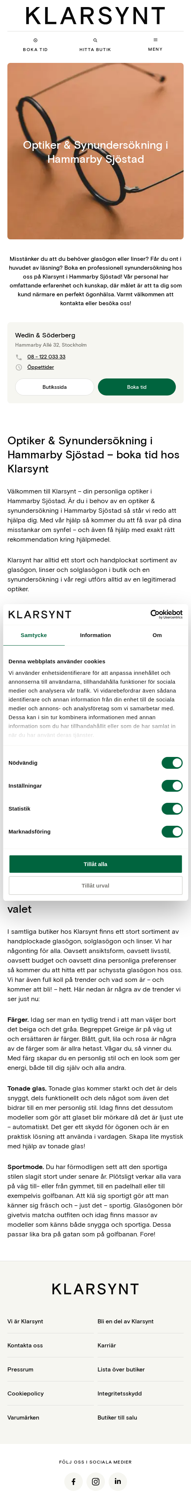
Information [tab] (95, 635)
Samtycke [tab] (34, 635)
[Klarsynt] (95, 15)
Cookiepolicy (25, 1393)
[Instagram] (95, 1481)
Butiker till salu (117, 1417)
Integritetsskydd (120, 1393)
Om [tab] (157, 635)
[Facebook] (73, 1481)
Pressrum (20, 1369)
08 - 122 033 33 (40, 357)
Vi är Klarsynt (25, 1320)
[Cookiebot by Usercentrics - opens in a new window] (150, 614)
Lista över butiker (121, 1369)
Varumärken (23, 1417)
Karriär (107, 1345)
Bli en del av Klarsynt (126, 1320)
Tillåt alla (96, 864)
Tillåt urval (95, 885)
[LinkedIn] (118, 1481)
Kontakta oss (25, 1345)
